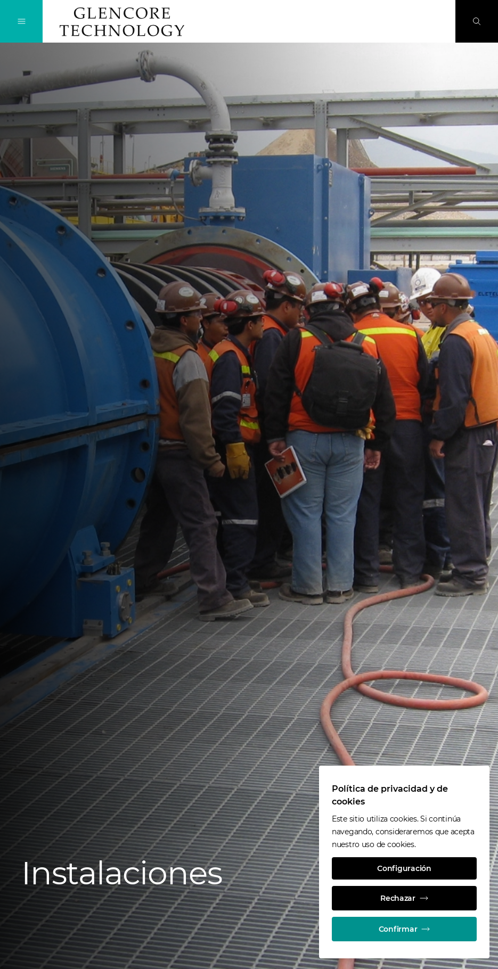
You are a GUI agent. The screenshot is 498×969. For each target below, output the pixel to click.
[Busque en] (476, 21)
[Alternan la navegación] (21, 21)
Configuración (404, 868)
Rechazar (404, 898)
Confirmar (404, 929)
